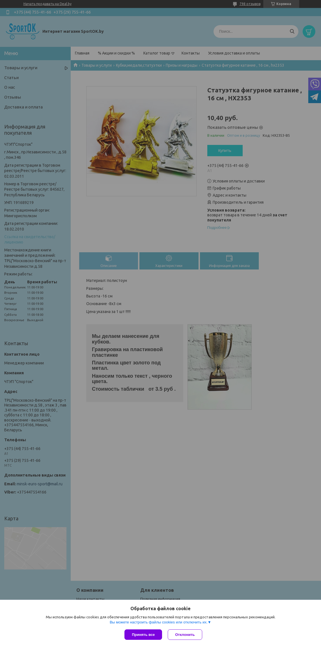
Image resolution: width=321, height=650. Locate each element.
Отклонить (185, 634)
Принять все (143, 634)
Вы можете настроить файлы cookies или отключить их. (159, 622)
